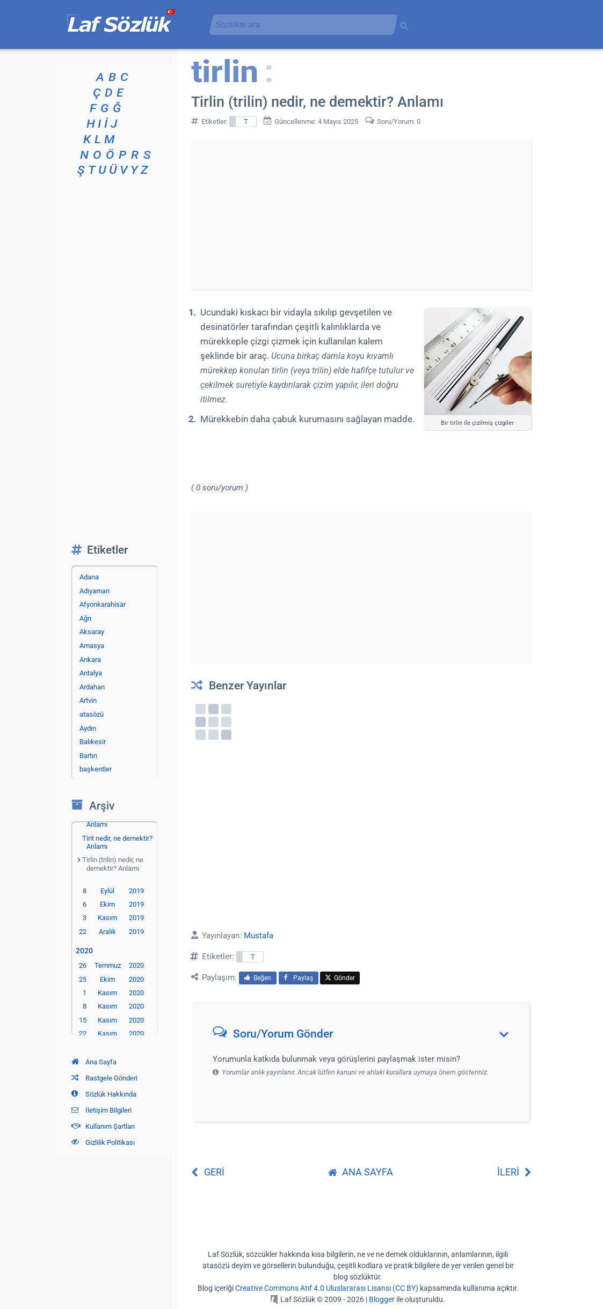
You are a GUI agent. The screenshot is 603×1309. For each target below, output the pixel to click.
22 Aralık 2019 (111, 932)
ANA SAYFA (360, 1172)
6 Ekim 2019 (113, 904)
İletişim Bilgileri (101, 1110)
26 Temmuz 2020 (111, 965)
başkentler (95, 769)
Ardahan (92, 687)
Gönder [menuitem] (340, 978)
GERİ (207, 1172)
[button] (365, 1036)
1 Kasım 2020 (113, 993)
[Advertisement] (361, 215)
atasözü (91, 714)
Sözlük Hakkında (103, 1094)
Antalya (90, 673)
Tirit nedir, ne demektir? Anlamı (117, 842)
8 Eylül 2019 (113, 891)
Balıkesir (92, 742)
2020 (86, 950)
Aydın (87, 728)
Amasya (91, 646)
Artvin (88, 700)
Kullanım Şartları (103, 1126)
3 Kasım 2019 (113, 918)
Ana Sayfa (94, 1062)
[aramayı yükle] (299, 24)
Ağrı (85, 618)
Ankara (90, 660)
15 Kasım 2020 (111, 1020)
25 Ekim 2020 (111, 979)
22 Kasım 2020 (111, 1033)
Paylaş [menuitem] (298, 978)
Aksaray (91, 632)
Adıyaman (94, 591)
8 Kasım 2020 (113, 1006)
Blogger (382, 1299)
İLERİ (514, 1172)
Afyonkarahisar (102, 604)
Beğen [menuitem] (257, 978)
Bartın (88, 756)
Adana (89, 577)
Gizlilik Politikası (103, 1142)
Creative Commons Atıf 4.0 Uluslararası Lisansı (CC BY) (326, 1288)
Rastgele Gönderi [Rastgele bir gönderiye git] (104, 1078)
